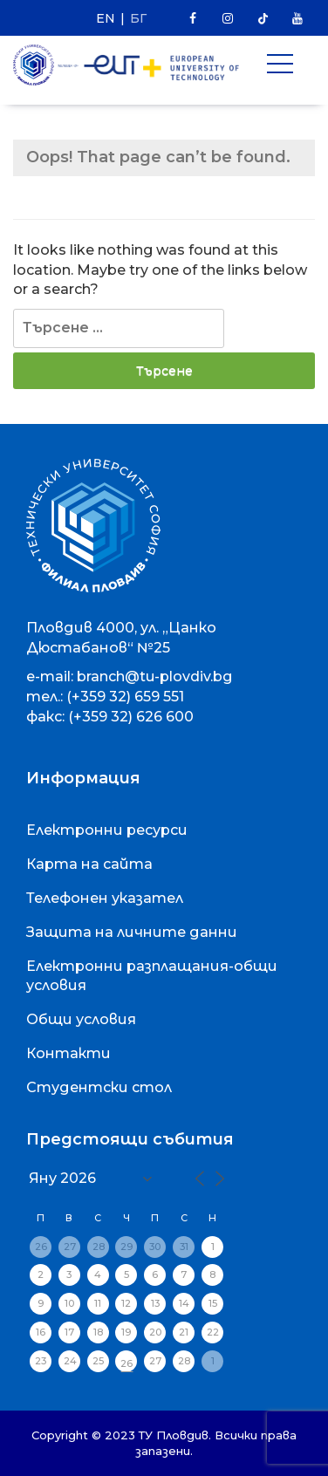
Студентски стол (99, 1087)
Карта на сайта (89, 864)
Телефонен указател (104, 898)
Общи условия (81, 1019)
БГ (138, 18)
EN (105, 18)
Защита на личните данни (131, 932)
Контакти (68, 1053)
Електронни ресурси (107, 830)
